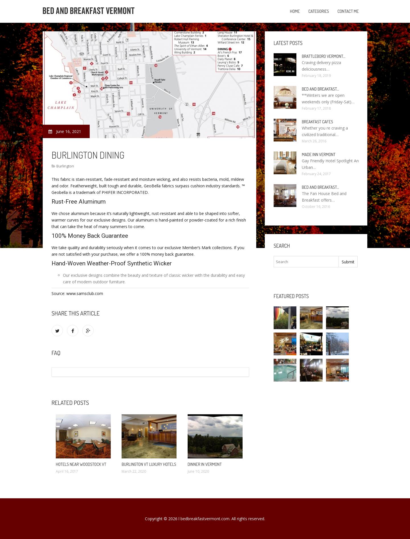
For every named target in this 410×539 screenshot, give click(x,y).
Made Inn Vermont (318, 154)
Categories (318, 11)
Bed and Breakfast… (320, 89)
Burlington (65, 166)
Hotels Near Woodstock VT (81, 464)
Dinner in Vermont (205, 464)
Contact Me (348, 11)
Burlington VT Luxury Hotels (149, 464)
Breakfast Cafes (317, 121)
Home (295, 11)
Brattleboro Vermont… (323, 56)
